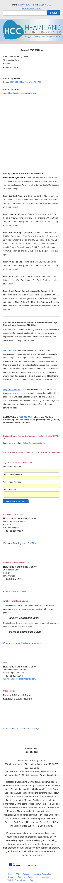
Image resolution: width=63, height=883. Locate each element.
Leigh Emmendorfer (11, 389)
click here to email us (31, 8)
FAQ (18, 874)
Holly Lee (7, 329)
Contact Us (32, 877)
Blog (32, 880)
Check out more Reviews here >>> (22, 643)
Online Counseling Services (35, 443)
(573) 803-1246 (24, 5)
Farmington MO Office (24, 543)
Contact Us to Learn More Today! (21, 728)
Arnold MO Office (18, 591)
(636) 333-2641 (16, 82)
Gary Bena (8, 350)
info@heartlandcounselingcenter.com (19, 679)
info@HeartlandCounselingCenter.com (20, 93)
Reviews (10, 877)
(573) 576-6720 (45, 5)
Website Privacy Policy (16, 880)
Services (26, 874)
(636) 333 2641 (25, 417)
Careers (21, 877)
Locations (44, 877)
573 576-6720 (35, 82)
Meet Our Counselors (42, 874)
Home (9, 874)
